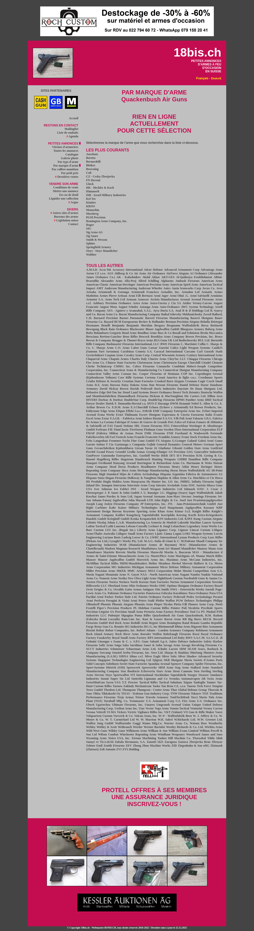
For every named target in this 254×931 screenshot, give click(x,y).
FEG (167, 426)
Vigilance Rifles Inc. (150, 712)
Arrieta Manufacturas (164, 299)
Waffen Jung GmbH (99, 723)
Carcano (189, 351)
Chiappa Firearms (199, 359)
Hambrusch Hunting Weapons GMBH (161, 459)
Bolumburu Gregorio (107, 333)
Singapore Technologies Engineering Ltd (124, 660)
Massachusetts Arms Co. (134, 556)
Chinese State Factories (121, 362)
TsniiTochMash (180, 697)
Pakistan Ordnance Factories (126, 593)
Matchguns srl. (185, 556)
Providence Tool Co (187, 611)
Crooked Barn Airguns (169, 381)
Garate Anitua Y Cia (99, 444)
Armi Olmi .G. (179, 295)
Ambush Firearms (187, 281)
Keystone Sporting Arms (139, 511)
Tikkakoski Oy (110, 693)
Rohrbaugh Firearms (177, 634)
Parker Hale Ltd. (126, 597)
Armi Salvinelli (199, 295)
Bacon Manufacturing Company (139, 314)
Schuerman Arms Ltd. (141, 649)
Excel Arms (93, 418)
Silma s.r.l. (136, 656)
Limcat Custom (200, 530)
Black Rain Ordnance (114, 329)
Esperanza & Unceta (176, 414)
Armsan (131, 299)
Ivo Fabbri (121, 489)
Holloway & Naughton (142, 478)
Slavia (188, 660)
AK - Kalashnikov (129, 277)
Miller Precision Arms (100, 571)
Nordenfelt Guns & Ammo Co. (203, 578)
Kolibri (120, 515)
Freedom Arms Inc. (210, 437)
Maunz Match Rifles (209, 556)
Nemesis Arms (108, 578)
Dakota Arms (139, 385)
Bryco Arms (145, 340)
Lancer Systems (212, 522)
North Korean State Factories (149, 582)
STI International (141, 675)
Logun (177, 533)
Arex (219, 288)
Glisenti (177, 448)
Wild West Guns (96, 730)
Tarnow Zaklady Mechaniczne (132, 686)
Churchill (194, 362)
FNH (170, 433)
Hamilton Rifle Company (205, 459)
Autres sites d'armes (66, 213)
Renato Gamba (200, 623)
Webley (90, 727)
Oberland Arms (118, 585)
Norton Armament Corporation (190, 582)
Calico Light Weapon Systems (190, 347)
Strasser (203, 675)
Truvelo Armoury (157, 697)
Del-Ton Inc (114, 392)
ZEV (129, 745)
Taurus (191, 686)
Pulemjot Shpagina (120, 615)
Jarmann (159, 496)
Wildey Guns (116, 730)
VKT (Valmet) (173, 712)
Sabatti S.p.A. (159, 641)
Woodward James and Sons (204, 734)
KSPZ (188, 519)
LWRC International (163, 537)
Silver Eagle (152, 656)
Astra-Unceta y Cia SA (165, 303)
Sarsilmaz (136, 645)
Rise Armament (212, 626)
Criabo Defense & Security (103, 381)
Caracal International (168, 351)
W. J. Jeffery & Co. (205, 716)
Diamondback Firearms (133, 396)
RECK (207, 619)
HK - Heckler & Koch (100, 187)
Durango (163, 403)
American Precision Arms (152, 284)
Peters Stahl (146, 600)
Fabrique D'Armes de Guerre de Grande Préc (144, 422)
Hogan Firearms (116, 478)
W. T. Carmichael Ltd (119, 719)
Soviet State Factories (133, 664)
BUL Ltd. (204, 340)
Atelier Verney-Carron (197, 303)
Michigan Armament (145, 567)
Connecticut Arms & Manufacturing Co (136, 370)
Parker (109, 597)
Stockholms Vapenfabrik (170, 675)
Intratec (161, 485)
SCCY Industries (97, 649)
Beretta (90, 158)
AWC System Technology (197, 307)
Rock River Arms (127, 634)
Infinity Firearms (203, 481)
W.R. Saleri (165, 719)
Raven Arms (172, 619)
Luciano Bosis (112, 537)
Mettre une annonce (66, 191)
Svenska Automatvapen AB (187, 678)
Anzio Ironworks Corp (186, 288)
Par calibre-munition (66, 169)
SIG (88, 228)
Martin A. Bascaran (177, 552)
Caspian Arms (114, 355)
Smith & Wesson (96, 239)
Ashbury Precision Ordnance (112, 303)
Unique (196, 704)
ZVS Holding (130, 749)
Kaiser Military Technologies (138, 507)
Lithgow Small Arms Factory (135, 533)
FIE (110, 429)
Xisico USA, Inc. (119, 738)
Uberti (90, 704)
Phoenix (106, 604)
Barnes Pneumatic (132, 318)
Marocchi (157, 552)
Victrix (131, 712)
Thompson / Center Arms (153, 690)
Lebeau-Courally (136, 526)
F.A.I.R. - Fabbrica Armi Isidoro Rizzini (136, 418)
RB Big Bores (192, 619)
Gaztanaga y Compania (130, 444)
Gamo (218, 440)
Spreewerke (149, 667)
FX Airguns (163, 440)
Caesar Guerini (159, 347)
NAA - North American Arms (159, 574)
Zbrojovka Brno (199, 742)
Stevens (99, 675)
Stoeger (192, 675)
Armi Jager (161, 295)
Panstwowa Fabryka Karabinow (167, 593)
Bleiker (90, 165)
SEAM (192, 649)
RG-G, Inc (151, 626)
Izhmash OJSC (194, 489)
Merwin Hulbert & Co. (197, 563)
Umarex (150, 704)
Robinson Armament (209, 630)
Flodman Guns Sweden (159, 429)
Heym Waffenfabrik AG (194, 470)
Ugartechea (103, 704)
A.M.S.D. (92, 269)
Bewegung (92, 329)
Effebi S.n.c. (133, 411)
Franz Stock (189, 437)
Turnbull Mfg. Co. (116, 701)
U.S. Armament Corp (160, 701)
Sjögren (157, 660)
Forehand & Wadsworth (191, 433)
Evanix (218, 414)
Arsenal (185, 299)
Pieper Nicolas (163, 604)
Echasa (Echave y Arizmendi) (168, 407)
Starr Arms (163, 671)
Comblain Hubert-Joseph (189, 366)
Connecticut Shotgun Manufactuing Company (192, 370)
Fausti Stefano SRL (127, 426)
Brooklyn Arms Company (167, 336)
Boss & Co (164, 333)
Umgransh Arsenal (168, 704)
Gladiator (165, 448)
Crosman (191, 381)
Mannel (175, 548)
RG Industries (134, 626)
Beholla (205, 321)
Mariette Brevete (114, 552)
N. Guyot (133, 574)
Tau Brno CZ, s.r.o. (173, 686)
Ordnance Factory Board (206, 585)
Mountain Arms (115, 574)
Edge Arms (107, 411)
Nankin (205, 574)
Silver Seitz (169, 656)
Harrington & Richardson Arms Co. (161, 463)
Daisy (125, 385)
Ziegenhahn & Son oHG (193, 745)
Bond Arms (129, 333)
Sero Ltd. (157, 652)
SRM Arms (165, 667)
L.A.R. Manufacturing (130, 522)
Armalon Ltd (190, 292)
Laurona (119, 526)
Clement (217, 362)
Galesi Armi (206, 440)
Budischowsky (188, 340)
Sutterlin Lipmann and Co (149, 678)
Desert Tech (180, 392)
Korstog (181, 515)
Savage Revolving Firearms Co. (202, 645)
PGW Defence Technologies (194, 600)
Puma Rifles (143, 615)
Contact (74, 224)
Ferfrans (101, 429)
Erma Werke (106, 414)
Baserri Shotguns (201, 318)
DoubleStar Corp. (135, 400)
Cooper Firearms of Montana (159, 374)
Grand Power (105, 452)
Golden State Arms (196, 448)
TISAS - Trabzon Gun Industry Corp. (145, 693)
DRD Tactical (213, 400)
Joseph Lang (94, 504)
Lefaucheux (178, 526)
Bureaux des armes (67, 216)
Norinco (124, 582)
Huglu (107, 481)
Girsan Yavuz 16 (146, 448)
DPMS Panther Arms (190, 400)
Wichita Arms (213, 727)
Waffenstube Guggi (127, 723)
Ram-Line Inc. (131, 619)
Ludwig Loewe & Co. (135, 537)
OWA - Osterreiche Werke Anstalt (192, 589)
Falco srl (180, 422)
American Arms (211, 281)
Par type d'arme (69, 162)
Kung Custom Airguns (207, 519)
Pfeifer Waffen (165, 600)
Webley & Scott (106, 727)
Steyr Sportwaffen (117, 675)
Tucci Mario (199, 697)
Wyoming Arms (96, 738)
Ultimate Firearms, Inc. (127, 704)
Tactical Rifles (148, 682)
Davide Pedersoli (141, 388)
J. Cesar (212, 489)
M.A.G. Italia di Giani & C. (162, 541)
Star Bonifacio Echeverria (138, 671)
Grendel (120, 452)
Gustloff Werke (149, 455)
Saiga (117, 645)
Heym (174, 470)
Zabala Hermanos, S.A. (130, 742)
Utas (141, 708)
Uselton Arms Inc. (126, 708)
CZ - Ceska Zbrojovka (100, 176)
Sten (196, 671)
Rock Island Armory (100, 634)
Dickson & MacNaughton (166, 396)
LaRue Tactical (95, 526)
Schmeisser (117, 649)
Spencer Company (182, 664)
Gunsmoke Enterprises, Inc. (119, 455)
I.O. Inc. (173, 481)
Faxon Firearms (151, 426)
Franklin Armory (170, 437)
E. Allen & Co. (209, 403)
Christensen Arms (148, 362)
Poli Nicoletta (190, 608)
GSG (190, 452)
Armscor (143, 299)
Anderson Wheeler (150, 288)
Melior (153, 563)
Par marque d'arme (67, 165)
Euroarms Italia (201, 414)
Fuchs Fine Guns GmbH (139, 440)
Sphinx (90, 243)
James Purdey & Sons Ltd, (115, 496)
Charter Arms (157, 359)
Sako (126, 645)
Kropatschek (148, 519)
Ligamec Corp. (167, 530)
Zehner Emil (94, 745)
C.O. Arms (122, 347)
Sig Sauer (92, 236)
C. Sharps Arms (103, 347)
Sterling (206, 671)
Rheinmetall (166, 626)
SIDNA (123, 656)
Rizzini (90, 630)
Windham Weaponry (171, 734)
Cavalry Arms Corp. (137, 355)
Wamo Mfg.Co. (152, 723)
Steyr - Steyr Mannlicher (102, 251)
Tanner (211, 682)
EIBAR (147, 411)
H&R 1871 (168, 455)
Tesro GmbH (94, 690)
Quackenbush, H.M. (198, 615)
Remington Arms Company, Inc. (106, 221)
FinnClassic (121, 429)
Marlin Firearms (138, 552)
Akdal (146, 277)
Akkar (156, 277)
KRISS (90, 206)
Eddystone (92, 411)
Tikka (96, 693)
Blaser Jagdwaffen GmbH (162, 329)
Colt (89, 173)
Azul (178, 310)
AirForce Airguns (177, 273)
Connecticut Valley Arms (102, 374)
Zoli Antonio (107, 749)
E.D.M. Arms (120, 407)
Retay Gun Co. (103, 626)
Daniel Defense (189, 385)
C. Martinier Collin (193, 344)
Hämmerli (92, 191)
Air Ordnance (156, 273)
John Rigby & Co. (166, 500)
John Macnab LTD (140, 500)
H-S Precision (186, 455)
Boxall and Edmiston (185, 333)
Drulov (100, 403)
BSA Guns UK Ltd (166, 340)
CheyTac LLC (177, 359)
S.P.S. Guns (140, 641)
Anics (167, 288)
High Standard (108, 474)
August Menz (108, 307)
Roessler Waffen (151, 634)
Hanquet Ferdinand (99, 463)
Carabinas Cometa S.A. (137, 351)
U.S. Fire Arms (186, 701)
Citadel (206, 362)
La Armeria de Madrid (161, 522)
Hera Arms (129, 470)
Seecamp (105, 652)
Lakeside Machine (189, 522)
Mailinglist (72, 129)
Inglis (218, 481)
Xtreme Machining (143, 738)
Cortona (150, 377)
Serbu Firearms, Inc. (136, 652)
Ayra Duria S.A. (163, 310)
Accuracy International (127, 269)
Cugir (201, 381)
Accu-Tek (105, 269)
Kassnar (209, 507)
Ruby (181, 638)
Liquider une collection (64, 198)
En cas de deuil (70, 195)
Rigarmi (196, 626)
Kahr (112, 507)
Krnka (134, 519)
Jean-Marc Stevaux (178, 496)
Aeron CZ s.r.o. (96, 273)
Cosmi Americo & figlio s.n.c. (177, 377)
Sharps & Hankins (176, 652)
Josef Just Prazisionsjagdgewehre (200, 500)
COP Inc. (187, 374)
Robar (100, 630)
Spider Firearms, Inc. (208, 664)
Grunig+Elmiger (156, 452)
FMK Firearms (154, 433)
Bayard (108, 321)
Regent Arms (157, 623)
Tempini (217, 686)
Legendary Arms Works (202, 526)
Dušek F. (111, 403)
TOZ (205, 693)
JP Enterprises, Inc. (153, 504)
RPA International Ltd (162, 638)
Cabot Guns (139, 347)
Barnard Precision (106, 318)
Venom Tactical (179, 708)
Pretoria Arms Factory (159, 611)
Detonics (194, 392)
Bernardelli (93, 161)
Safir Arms (106, 645)
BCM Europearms (126, 321)
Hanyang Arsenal (124, 463)
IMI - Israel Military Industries (106, 195)
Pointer (175, 608)
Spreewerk (133, 667)
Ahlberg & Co (123, 273)
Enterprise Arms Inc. (187, 411)
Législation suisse (67, 220)
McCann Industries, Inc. (205, 559)
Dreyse (90, 403)
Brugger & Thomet (124, 340)
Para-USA (215, 593)
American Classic (97, 284)
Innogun (106, 485)
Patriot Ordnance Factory (155, 597)
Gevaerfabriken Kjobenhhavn (113, 448)
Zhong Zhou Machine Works (151, 745)
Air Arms (140, 273)
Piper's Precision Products (114, 608)
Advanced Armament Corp (181, 269)
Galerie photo (70, 158)
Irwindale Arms (177, 485)
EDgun (120, 411)
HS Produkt (94, 481)
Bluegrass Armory (192, 329)
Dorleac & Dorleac (110, 400)
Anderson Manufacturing (120, 288)
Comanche (163, 366)
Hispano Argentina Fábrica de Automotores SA (191, 474)
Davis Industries (165, 388)
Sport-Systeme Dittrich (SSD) (105, 667)
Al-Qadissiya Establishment (194, 277)
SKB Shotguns (173, 660)
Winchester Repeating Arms (138, 734)
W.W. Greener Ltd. (209, 719)
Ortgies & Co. (103, 589)
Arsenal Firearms (202, 299)
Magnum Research (128, 548)
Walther (91, 254)
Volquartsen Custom (99, 716)
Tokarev (196, 693)
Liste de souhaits (68, 132)
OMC (162, 585)
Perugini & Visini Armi (121, 600)
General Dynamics (169, 444)
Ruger (90, 225)
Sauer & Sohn (153, 645)
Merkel (176, 563)
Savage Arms (171, 645)
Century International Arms (204, 355)
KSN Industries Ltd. (170, 519)
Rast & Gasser (152, 619)
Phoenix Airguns (122, 604)
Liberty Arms (146, 530)
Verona (90, 712)
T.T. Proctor (130, 682)
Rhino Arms (182, 626)
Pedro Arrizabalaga (199, 597)
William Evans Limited (183, 730)
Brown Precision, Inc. (200, 336)
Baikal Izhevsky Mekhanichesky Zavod (186, 314)
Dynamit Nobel (189, 403)
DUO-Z (152, 403)
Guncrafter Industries (208, 452)
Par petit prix (71, 173)
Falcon (191, 422)
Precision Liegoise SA (100, 611)
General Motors (192, 444)
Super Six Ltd (120, 678)
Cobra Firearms (144, 366)
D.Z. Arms (101, 385)
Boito (89, 333)
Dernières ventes (68, 176)
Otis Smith (162, 589)
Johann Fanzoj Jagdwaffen (109, 500)
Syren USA (113, 682)
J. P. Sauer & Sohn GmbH (122, 493)
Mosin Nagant (95, 574)
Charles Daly (138, 359)
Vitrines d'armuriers (66, 147)
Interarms (119, 485)
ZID (174, 745)
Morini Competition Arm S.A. (202, 571)
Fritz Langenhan (97, 440)
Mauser (91, 559)
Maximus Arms (176, 559)
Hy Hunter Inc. (157, 481)
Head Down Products (124, 466)
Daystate (183, 388)
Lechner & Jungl (159, 526)
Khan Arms (165, 511)
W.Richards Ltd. (185, 719)
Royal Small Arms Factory (129, 638)
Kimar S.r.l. (182, 511)
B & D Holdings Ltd (195, 310)
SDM (182, 649)
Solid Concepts (95, 664)
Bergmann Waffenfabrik (183, 325)
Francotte (151, 437)
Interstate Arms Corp (141, 485)
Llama (168, 533)
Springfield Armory (98, 247)
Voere (218, 712)
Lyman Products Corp (192, 537)
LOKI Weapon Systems (198, 533)
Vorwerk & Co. (123, 716)
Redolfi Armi (139, 623)
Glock (90, 184)
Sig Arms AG (94, 232)
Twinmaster (137, 701)
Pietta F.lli (180, 604)
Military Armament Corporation (201, 567)
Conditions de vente (66, 187)
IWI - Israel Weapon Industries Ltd (156, 489)
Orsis (89, 589)
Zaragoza (171, 742)
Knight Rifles (201, 511)
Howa (218, 478)
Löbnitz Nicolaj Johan (100, 522)
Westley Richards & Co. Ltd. (184, 727)
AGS (110, 273)
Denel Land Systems (136, 392)
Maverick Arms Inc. (150, 559)
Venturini (196, 708)
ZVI (119, 749)
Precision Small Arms (129, 611)
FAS (110, 426)
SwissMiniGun (95, 682)
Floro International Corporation (195, 429)
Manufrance (94, 552)
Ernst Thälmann (127, 414)
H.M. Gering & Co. (209, 455)
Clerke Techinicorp (99, 366)
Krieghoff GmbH (118, 519)
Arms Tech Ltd (115, 299)
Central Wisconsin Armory (168, 355)
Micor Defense (169, 567)
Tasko (156, 686)
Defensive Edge (96, 392)
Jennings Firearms (204, 496)
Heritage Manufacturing (153, 470)
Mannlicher (188, 548)
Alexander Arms (112, 281)
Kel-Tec (91, 199)
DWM (174, 403)
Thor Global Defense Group (189, 690)
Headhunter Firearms (155, 466)
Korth (192, 515)
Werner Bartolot (154, 727)
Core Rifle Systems (131, 377)
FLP (219, 429)
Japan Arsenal (143, 496)
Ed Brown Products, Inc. (206, 407)
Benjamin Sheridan (139, 325)
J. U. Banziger (149, 493)
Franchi (139, 437)
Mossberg (92, 213)
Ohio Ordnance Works (143, 585)
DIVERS (91, 400)
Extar (105, 418)
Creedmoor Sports (210, 377)
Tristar (139, 697)
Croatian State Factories (138, 381)
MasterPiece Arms (162, 556)
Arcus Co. (208, 288)
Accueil (75, 118)
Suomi (105, 678)
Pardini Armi (94, 597)
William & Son (157, 730)
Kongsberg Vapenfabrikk (143, 515)
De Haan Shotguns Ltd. (206, 388)
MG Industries (120, 567)
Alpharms (167, 281)
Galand (192, 440)
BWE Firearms (170, 344)
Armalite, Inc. (170, 292)
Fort (112, 437)
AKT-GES (168, 277)
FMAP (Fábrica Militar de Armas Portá (114, 433)
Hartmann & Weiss (199, 463)
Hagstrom (127, 459)
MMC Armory (137, 571)
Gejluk (151, 444)
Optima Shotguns (178, 585)
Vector (149, 708)
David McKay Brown (114, 388)
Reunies (119, 626)
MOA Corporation (160, 571)
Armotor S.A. (95, 299)
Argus (74, 202)
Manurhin (92, 210)
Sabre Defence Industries (185, 641)
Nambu (195, 574)
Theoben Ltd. (112, 690)
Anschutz (92, 154)
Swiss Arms (214, 678)
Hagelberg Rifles (108, 459)
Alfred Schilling (148, 281)
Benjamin (118, 325)
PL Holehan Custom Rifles (151, 608)
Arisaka (91, 292)
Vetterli (101, 712)
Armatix (206, 292)
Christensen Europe (174, 362)
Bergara (159, 325)
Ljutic (159, 533)
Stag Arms (182, 667)
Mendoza (164, 563)
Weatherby (215, 723)
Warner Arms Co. (176, 723)
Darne (205, 385)
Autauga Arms (149, 307)
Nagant (184, 574)
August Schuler (128, 307)
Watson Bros (198, 723)
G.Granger (179, 440)
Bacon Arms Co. (107, 314)
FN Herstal (93, 180)
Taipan (187, 682)
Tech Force (204, 686)
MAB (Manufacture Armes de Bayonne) (148, 545)
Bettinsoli (216, 325)
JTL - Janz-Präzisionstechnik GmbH (192, 504)
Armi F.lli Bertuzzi (140, 295)
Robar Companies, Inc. (120, 630)
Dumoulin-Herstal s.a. (132, 403)
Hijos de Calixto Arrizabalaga (139, 474)
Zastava (183, 742)
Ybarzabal (199, 738)
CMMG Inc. (122, 366)
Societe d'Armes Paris (207, 660)
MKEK (121, 571)
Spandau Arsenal (159, 664)
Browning (92, 169)
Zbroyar (217, 742)
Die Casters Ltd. (195, 396)
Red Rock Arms (119, 623)
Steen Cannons (182, 671)
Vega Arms (162, 708)
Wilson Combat (108, 734)
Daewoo (115, 385)
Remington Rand (178, 623)
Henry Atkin (180, 466)
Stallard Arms (199, 667)
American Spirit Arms (184, 284)
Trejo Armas (125, 697)
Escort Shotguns (149, 414)
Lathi (109, 526)
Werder (138, 727)
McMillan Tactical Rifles (102, 563)
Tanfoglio (199, 682)
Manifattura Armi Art (155, 548)
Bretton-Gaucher (111, 336)
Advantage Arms (211, 269)
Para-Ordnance (198, 593)
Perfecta (99, 600)
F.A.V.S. (168, 418)
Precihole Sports (211, 608)
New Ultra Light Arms (142, 578)
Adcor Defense (153, 269)
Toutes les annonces (66, 150)
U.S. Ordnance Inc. (209, 701)
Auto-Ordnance (170, 307)
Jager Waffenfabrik (201, 493)
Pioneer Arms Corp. (201, 604)
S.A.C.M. (199, 638)
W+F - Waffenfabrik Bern (175, 716)
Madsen (110, 548)
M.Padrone (188, 541)
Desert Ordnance (161, 392)
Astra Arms (140, 303)
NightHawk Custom (170, 578)
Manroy (202, 548)
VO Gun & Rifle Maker (198, 712)
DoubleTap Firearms (161, 400)
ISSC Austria (197, 485)
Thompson (129, 690)
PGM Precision (95, 217)
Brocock (144, 336)
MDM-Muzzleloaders (133, 563)
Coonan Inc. (129, 374)
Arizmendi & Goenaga (113, 292)
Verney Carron (212, 708)
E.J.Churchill (139, 407)
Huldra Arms (121, 481)
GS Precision (177, 452)
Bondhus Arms (147, 333)
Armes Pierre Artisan (113, 295)
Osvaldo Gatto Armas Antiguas (133, 589)
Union (186, 704)
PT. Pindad (208, 611)
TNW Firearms (180, 693)
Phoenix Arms (144, 604)
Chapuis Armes (119, 359)
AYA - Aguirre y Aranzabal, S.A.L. (129, 310)
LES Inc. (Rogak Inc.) (120, 530)
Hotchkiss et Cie (203, 478)
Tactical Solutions (170, 682)
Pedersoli (179, 597)
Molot (177, 571)
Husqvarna (138, 481)
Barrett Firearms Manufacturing (167, 318)
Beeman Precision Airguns (182, 321)
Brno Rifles (130, 336)
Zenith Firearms (114, 745)
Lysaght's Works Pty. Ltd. (126, 541)
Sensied (117, 652)
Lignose (183, 530)
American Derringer (122, 284)
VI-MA (111, 712)
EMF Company (163, 411)
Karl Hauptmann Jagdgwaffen (180, 507)
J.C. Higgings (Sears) (173, 493)
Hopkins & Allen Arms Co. (174, 478)
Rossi (195, 634)
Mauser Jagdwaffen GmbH (116, 559)
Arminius (216, 295)
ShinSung (196, 652)
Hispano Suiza (95, 478)
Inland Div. (93, 485)
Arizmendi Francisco (145, 292)
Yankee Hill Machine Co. (174, 738)
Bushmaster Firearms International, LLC (132, 344)
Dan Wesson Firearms (163, 385)
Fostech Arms (124, 437)
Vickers (122, 712)
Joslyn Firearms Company (121, 504)
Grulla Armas (136, 452)
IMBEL (185, 481)
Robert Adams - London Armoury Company (165, 630)
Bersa (204, 325)
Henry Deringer (201, 466)
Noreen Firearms (97, 582)
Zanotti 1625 (155, 742)
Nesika (122, 578)
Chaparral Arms (97, 359)
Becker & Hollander (152, 321)
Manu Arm (215, 548)
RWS (189, 638)
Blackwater (137, 329)
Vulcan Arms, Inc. (146, 716)
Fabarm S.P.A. (202, 418)
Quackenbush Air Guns (168, 615)
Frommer (115, 440)
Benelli (105, 325)
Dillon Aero (214, 396)
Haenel (90, 459)
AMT (99, 288)
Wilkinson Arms (136, 730)
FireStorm (136, 429)
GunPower (93, 455)
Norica (113, 582)
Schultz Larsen (168, 649)
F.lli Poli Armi (183, 418)
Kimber (91, 202)
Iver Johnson (103, 489)
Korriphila (168, 515)
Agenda (73, 136)
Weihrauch (125, 727)
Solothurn (112, 664)
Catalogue (73, 154)
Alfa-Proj (130, 281)
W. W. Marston (146, 719)
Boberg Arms (213, 329)
